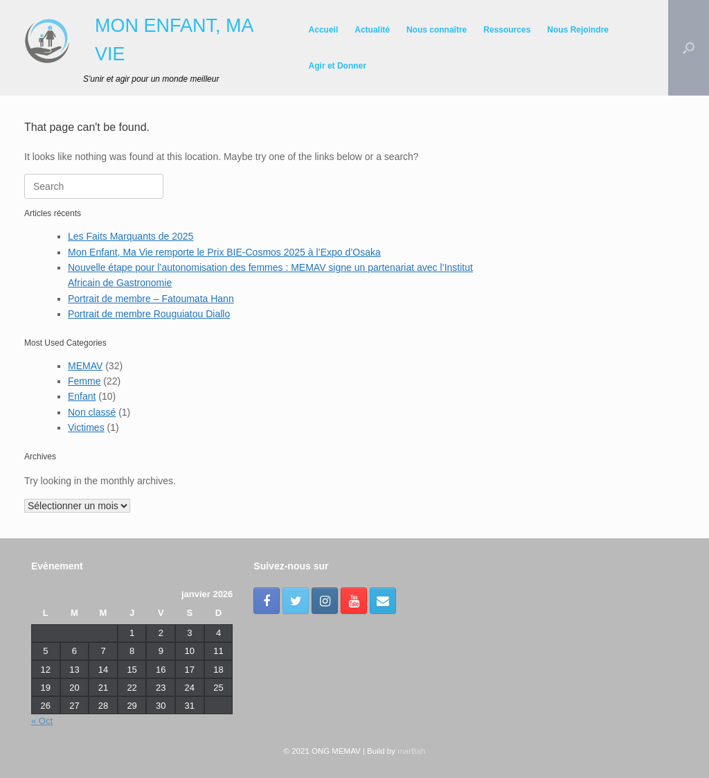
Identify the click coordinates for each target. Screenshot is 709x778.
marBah (411, 751)
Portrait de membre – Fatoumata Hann (151, 298)
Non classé (92, 412)
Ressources (506, 30)
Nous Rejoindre (578, 30)
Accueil (324, 30)
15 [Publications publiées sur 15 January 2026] (131, 669)
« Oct (42, 721)
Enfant (82, 396)
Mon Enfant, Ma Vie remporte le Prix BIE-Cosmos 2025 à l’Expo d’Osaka (224, 252)
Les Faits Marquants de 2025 (130, 236)
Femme (84, 381)
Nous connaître (436, 30)
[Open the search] (688, 48)
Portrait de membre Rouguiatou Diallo (149, 313)
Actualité (372, 30)
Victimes (86, 427)
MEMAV (85, 365)
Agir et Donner (337, 66)
